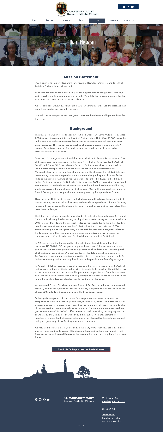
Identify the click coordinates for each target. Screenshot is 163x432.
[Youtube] (132, 6)
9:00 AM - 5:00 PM (111, 421)
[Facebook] (124, 6)
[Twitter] (48, 399)
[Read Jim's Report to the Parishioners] (81, 349)
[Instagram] (128, 6)
